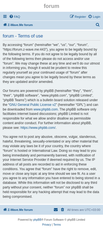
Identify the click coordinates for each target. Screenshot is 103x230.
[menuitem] (14, 16)
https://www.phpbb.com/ (38, 128)
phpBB (37, 219)
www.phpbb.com (46, 109)
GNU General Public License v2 (32, 105)
